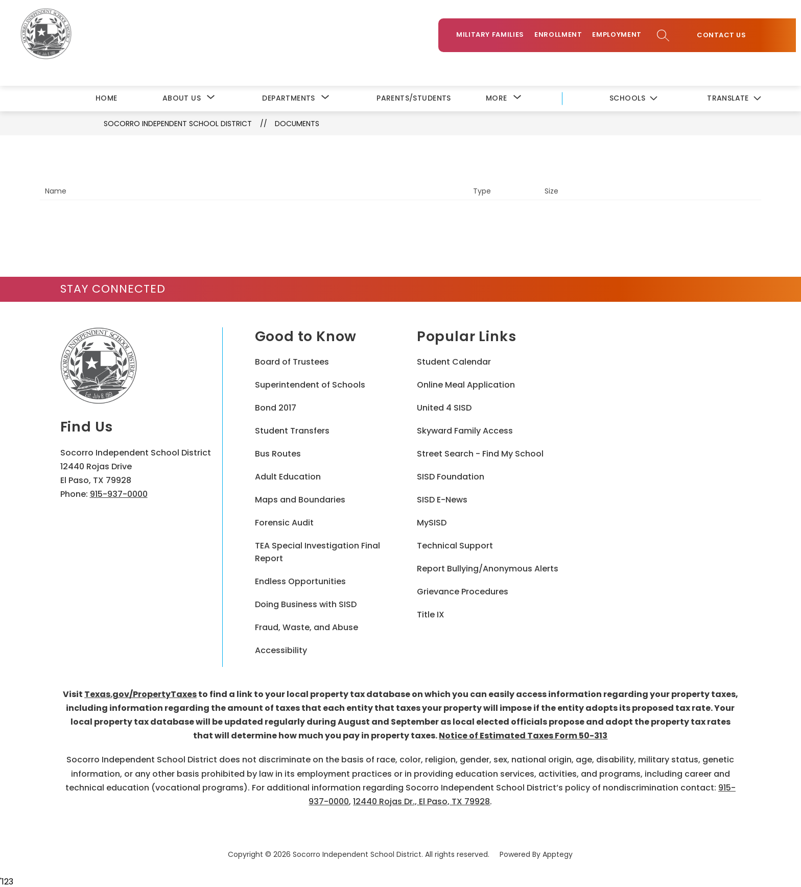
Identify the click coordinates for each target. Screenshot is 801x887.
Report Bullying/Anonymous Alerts (487, 567)
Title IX (430, 613)
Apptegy (558, 853)
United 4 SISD (444, 407)
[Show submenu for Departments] (288, 97)
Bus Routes (278, 453)
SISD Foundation (450, 476)
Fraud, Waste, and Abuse (306, 626)
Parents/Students (413, 97)
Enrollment (563, 36)
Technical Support (455, 544)
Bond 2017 (275, 407)
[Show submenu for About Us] (181, 97)
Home (106, 97)
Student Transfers (292, 430)
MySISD (431, 522)
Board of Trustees (292, 361)
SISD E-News (442, 499)
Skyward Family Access (465, 430)
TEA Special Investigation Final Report (317, 551)
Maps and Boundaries (300, 499)
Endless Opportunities (300, 580)
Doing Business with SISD (306, 603)
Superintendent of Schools (310, 384)
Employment (622, 36)
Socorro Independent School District (178, 122)
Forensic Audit (284, 522)
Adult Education (288, 476)
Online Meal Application (466, 384)
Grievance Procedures (462, 590)
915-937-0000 (119, 493)
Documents (297, 122)
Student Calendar (454, 361)
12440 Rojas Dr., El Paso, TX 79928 (421, 800)
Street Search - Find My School (480, 453)
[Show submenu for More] (496, 97)
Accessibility (281, 649)
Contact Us (726, 37)
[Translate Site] (734, 98)
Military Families (495, 36)
